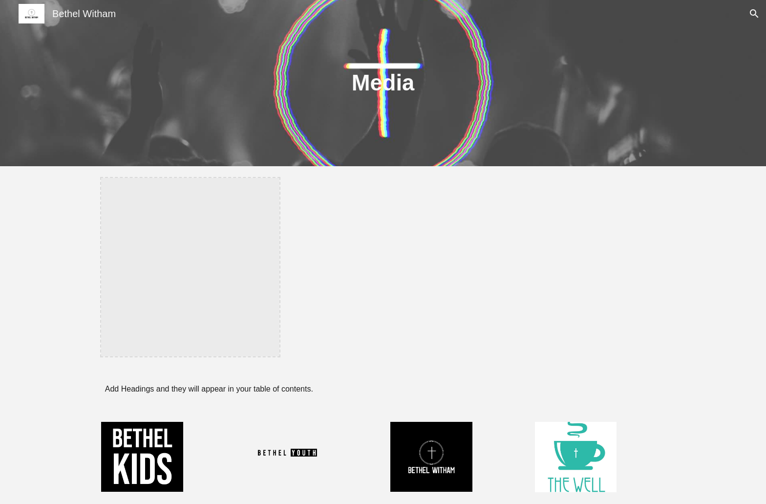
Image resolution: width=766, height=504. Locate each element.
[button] (754, 13)
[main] (383, 83)
